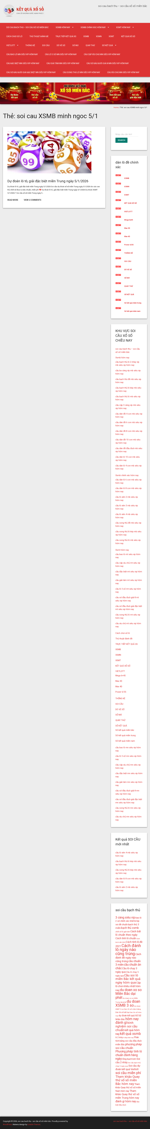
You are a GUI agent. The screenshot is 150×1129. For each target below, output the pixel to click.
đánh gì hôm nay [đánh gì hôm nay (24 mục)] (125, 1101)
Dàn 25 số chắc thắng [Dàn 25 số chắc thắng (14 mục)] (132, 1009)
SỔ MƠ (75, 45)
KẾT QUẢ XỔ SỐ (128, 36)
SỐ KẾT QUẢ (107, 45)
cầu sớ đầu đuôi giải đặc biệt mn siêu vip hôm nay (31, 72)
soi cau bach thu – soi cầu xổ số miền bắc (27, 27)
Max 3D (127, 228)
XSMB (86, 36)
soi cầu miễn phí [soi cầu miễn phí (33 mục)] (128, 1073)
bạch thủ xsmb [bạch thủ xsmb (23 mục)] (130, 927)
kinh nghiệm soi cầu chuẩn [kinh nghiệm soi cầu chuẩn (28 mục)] (126, 1026)
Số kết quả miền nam (132, 311)
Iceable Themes (34, 1124)
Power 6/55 (128, 245)
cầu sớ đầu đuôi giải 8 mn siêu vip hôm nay (107, 63)
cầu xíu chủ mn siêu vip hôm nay (123, 72)
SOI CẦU (46, 45)
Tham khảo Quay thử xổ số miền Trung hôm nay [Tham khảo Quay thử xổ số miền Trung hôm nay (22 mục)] (127, 1094)
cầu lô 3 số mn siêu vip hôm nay (61, 54)
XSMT (111, 36)
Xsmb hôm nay (63, 27)
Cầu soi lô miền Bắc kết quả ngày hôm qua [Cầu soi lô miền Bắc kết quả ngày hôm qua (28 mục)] (127, 979)
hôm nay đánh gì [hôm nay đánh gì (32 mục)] (127, 1021)
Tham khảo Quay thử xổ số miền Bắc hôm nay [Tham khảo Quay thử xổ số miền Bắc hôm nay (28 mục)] (127, 1080)
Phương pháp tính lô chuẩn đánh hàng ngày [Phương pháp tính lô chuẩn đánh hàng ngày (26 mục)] (128, 1055)
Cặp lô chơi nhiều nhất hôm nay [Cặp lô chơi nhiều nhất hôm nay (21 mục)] (128, 986)
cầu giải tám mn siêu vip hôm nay (62, 63)
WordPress (7, 1124)
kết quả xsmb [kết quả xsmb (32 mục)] (130, 1034)
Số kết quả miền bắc (124, 730)
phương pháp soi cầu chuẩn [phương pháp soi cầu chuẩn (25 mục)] (128, 1046)
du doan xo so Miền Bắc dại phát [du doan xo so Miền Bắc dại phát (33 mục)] (128, 994)
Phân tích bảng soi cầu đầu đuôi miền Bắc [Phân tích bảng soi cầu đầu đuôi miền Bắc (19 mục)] (128, 1041)
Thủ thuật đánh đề (39, 36)
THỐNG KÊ (30, 45)
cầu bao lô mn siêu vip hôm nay (22, 54)
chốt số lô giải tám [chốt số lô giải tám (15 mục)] (122, 932)
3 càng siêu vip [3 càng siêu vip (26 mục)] (125, 917)
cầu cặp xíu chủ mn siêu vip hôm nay (102, 54)
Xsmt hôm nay (123, 27)
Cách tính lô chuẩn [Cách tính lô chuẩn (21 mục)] (125, 938)
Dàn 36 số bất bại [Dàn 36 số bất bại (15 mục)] (122, 1012)
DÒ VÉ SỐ (61, 45)
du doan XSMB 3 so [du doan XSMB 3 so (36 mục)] (127, 1003)
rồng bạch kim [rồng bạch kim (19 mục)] (129, 1059)
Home (116, 107)
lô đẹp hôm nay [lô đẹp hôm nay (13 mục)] (128, 1038)
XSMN (99, 36)
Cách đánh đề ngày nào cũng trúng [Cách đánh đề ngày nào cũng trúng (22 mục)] (128, 958)
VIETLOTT (10, 45)
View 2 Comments (32, 200)
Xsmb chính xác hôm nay (93, 27)
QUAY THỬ (90, 45)
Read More (12, 200)
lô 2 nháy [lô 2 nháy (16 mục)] (119, 1037)
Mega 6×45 (120, 675)
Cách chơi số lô (14, 36)
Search (121, 140)
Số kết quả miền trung (132, 303)
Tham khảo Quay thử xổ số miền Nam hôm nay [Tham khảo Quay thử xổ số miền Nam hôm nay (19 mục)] (128, 1087)
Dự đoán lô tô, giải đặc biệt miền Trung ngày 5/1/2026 (47, 181)
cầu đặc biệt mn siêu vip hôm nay (22, 63)
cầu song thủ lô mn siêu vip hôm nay (81, 72)
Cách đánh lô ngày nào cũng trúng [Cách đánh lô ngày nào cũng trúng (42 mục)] (128, 949)
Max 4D (127, 236)
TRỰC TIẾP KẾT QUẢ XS (66, 36)
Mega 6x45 (128, 220)
